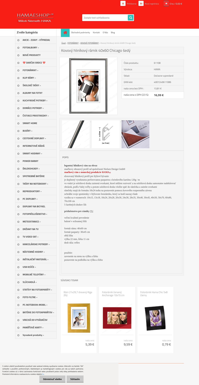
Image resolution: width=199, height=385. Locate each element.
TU (91, 211)
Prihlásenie (131, 3)
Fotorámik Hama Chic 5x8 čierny (153, 294)
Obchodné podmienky (80, 32)
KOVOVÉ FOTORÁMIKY (89, 43)
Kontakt (96, 32)
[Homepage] (66, 32)
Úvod (63, 43)
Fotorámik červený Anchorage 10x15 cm (113, 294)
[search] (130, 18)
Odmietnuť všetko (52, 379)
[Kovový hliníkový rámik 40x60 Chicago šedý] (88, 58)
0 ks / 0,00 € (176, 3)
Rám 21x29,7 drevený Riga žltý (78, 294)
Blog (113, 32)
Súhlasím (75, 379)
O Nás (105, 32)
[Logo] (35, 17)
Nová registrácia (152, 3)
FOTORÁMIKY (73, 43)
